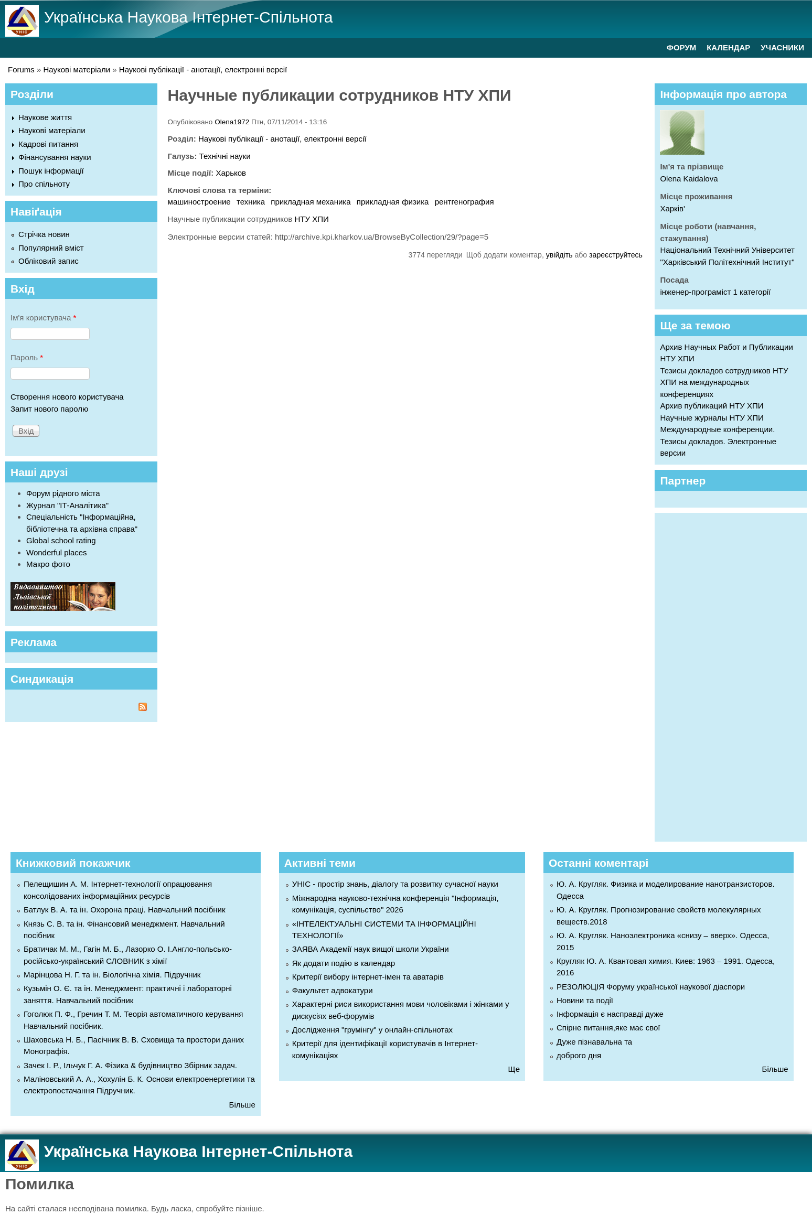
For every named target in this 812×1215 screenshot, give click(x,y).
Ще (514, 1069)
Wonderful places (56, 552)
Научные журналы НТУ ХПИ (711, 417)
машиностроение (199, 201)
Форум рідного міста (63, 493)
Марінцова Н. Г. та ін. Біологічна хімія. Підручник (112, 974)
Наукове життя (45, 117)
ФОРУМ (681, 47)
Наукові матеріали (77, 69)
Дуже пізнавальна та (594, 1041)
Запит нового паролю (49, 408)
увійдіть (559, 255)
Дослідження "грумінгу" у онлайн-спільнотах (372, 1029)
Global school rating (61, 540)
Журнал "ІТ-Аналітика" (67, 505)
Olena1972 (232, 122)
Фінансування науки (54, 157)
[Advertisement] (735, 675)
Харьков (231, 172)
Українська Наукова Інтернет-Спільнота (188, 17)
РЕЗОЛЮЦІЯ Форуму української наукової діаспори (651, 986)
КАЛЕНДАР (728, 47)
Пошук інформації (51, 170)
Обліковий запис (48, 260)
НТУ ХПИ (311, 218)
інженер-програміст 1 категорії (715, 291)
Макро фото (48, 564)
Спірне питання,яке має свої (608, 1027)
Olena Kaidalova (689, 178)
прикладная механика (310, 201)
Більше (242, 1104)
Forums (21, 69)
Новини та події (585, 1000)
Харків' (672, 208)
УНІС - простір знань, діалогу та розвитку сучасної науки (395, 883)
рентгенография (464, 201)
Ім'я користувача (43, 317)
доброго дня (579, 1055)
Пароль (26, 357)
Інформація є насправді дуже (610, 1013)
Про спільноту (44, 183)
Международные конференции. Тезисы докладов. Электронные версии (718, 441)
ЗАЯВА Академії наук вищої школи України (370, 948)
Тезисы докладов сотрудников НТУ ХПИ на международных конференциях (724, 382)
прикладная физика (393, 201)
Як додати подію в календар (343, 963)
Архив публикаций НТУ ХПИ (711, 405)
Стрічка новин (44, 234)
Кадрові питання (48, 143)
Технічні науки (225, 156)
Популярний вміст (51, 247)
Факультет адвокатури (332, 990)
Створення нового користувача (67, 396)
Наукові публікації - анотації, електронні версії (203, 69)
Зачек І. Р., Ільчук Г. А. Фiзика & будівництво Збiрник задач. (130, 1065)
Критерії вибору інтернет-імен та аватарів (368, 976)
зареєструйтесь (616, 255)
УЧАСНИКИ (782, 47)
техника (251, 201)
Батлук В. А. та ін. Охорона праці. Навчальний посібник (124, 909)
